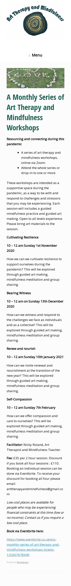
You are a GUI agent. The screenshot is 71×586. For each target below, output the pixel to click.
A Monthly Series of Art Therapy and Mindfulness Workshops (35, 112)
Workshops (22, 562)
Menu (35, 55)
